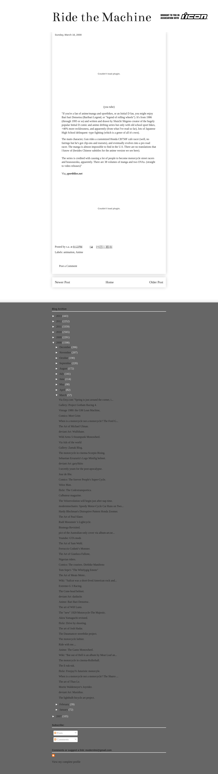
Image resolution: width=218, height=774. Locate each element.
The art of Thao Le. (69, 681)
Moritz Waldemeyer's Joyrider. (75, 686)
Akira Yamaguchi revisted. (73, 617)
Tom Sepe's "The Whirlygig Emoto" (78, 569)
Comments (61, 739)
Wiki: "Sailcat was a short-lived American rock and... (88, 580)
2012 (59, 321)
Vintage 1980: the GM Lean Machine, (79, 410)
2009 (59, 337)
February (64, 704)
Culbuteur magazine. (70, 495)
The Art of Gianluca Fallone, (74, 553)
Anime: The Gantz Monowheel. (76, 649)
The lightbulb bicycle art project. (77, 697)
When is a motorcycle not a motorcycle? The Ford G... (88, 421)
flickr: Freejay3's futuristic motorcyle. (79, 671)
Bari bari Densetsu (72, 117)
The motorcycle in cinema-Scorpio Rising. (82, 452)
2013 (59, 316)
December (65, 347)
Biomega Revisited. (69, 527)
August (63, 368)
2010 (59, 332)
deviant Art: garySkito (71, 463)
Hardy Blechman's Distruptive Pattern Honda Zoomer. (88, 511)
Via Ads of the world (70, 442)
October (64, 357)
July (62, 373)
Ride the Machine (101, 17)
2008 (59, 342)
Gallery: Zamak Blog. (71, 447)
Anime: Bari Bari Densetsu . (74, 601)
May (62, 384)
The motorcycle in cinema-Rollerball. (79, 660)
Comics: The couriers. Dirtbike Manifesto (81, 564)
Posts (58, 733)
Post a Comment (68, 266)
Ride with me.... (67, 644)
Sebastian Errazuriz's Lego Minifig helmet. (82, 458)
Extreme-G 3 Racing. (70, 586)
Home (110, 282)
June (62, 379)
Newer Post (62, 282)
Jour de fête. (65, 474)
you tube (109, 106)
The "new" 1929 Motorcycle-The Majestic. (82, 612)
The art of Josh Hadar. (71, 628)
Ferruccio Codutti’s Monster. (74, 548)
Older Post (156, 282)
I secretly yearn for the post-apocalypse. (80, 468)
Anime (79, 252)
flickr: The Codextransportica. (75, 490)
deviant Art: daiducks (70, 596)
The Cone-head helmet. (71, 591)
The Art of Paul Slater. (71, 516)
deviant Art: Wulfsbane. (72, 431)
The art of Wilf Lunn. (70, 607)
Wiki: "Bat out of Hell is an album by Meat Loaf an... (88, 655)
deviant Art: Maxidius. (71, 692)
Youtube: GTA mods (70, 538)
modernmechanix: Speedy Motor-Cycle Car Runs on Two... (91, 506)
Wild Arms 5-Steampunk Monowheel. (79, 436)
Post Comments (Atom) (116, 292)
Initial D (75, 124)
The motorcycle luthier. (71, 639)
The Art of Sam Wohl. (71, 543)
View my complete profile (66, 761)
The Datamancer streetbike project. (78, 633)
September (65, 363)
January (64, 709)
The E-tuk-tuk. (67, 665)
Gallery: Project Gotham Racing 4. (78, 405)
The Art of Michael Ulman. (74, 426)
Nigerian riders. (67, 559)
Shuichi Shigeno (122, 121)
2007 (59, 716)
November (65, 352)
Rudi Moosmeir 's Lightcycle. (75, 522)
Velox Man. (65, 484)
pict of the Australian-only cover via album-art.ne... (87, 532)
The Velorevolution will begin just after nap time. (86, 500)
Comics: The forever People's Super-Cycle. (82, 479)
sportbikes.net (74, 173)
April (62, 389)
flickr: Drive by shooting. (73, 623)
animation (69, 252)
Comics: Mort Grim (69, 415)
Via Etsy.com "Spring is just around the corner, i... (86, 399)
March (63, 395)
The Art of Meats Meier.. (72, 575)
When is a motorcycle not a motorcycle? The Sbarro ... (88, 676)
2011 (59, 326)
